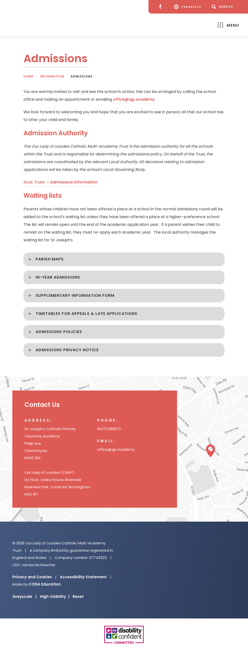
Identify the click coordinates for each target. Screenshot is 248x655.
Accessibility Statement (83, 576)
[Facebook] (161, 6)
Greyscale (24, 596)
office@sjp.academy (134, 99)
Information (52, 76)
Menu (228, 25)
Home (28, 76)
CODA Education (45, 584)
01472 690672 (109, 428)
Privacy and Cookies (32, 576)
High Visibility (54, 596)
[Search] (223, 6)
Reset (78, 596)
